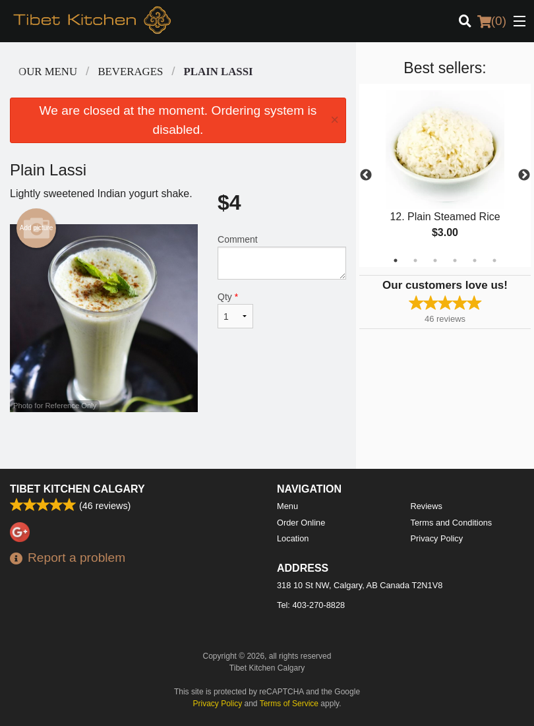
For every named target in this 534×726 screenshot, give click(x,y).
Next (524, 175)
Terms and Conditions (451, 523)
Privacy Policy (437, 538)
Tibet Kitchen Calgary (77, 489)
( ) (491, 21)
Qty (235, 309)
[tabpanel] (445, 175)
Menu (287, 506)
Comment (282, 257)
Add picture (36, 228)
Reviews (426, 506)
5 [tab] (474, 260)
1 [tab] (395, 260)
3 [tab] (435, 260)
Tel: (311, 605)
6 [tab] (494, 260)
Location (293, 538)
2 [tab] (415, 260)
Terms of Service (289, 703)
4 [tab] (454, 260)
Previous (365, 175)
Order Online (301, 523)
